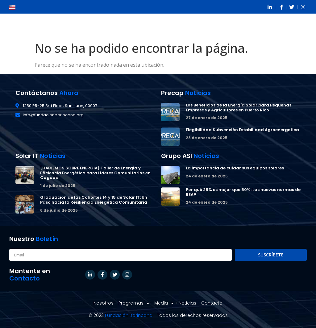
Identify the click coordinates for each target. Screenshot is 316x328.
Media (164, 303)
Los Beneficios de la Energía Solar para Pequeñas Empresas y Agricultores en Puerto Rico (238, 107)
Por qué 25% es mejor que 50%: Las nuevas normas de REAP (243, 192)
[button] (299, 26)
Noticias (187, 303)
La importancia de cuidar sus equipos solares (235, 168)
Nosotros (104, 303)
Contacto (211, 303)
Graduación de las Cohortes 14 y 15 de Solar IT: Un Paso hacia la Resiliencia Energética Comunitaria (93, 199)
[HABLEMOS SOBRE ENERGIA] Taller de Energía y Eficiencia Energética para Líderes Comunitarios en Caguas (95, 173)
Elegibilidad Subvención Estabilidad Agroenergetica (242, 130)
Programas (133, 303)
